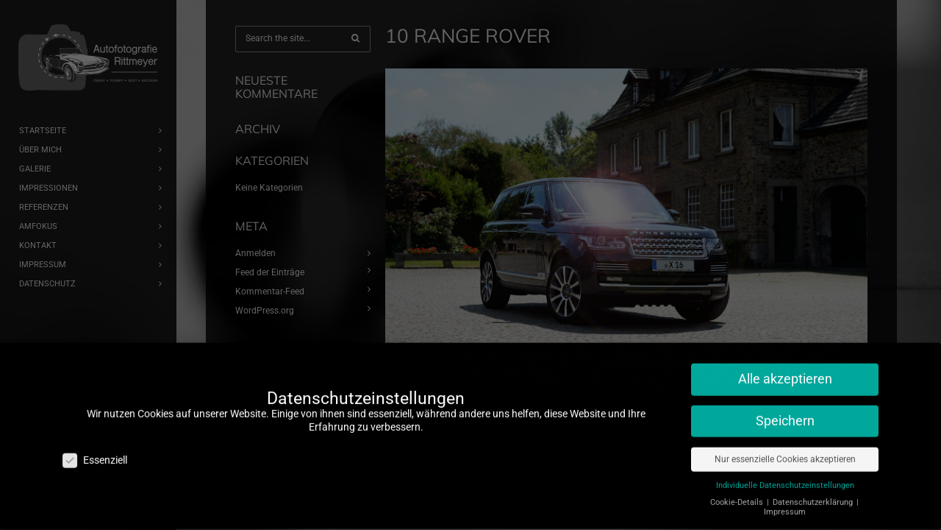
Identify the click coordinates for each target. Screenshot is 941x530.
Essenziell (94, 451)
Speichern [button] (785, 412)
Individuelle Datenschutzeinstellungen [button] (785, 476)
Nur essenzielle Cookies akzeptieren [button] (785, 450)
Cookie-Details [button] (737, 493)
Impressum (785, 503)
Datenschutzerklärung (814, 493)
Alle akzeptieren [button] (785, 370)
